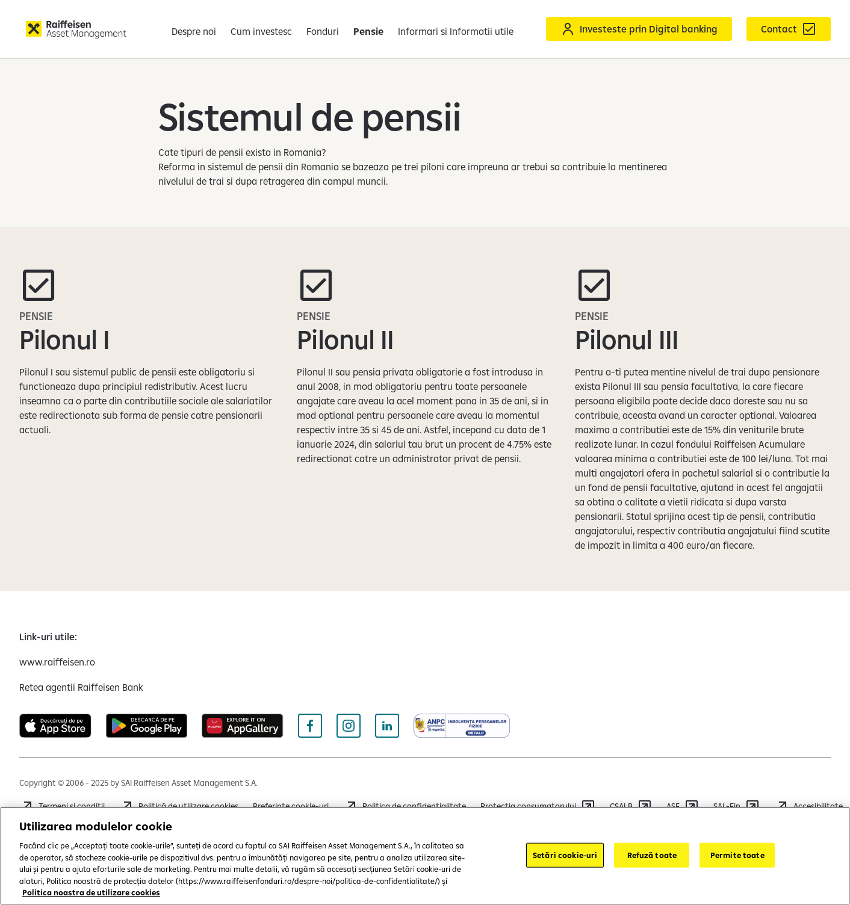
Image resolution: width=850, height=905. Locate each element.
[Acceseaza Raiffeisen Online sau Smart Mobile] (605, 29)
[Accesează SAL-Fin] (736, 806)
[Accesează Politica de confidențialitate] (404, 806)
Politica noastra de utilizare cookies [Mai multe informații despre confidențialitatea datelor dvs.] (91, 892)
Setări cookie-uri (565, 854)
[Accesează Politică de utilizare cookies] (178, 806)
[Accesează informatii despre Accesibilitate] (808, 806)
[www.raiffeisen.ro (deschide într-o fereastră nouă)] (57, 662)
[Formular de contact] (755, 29)
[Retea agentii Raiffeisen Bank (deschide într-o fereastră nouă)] (81, 687)
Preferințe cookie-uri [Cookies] (291, 806)
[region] (425, 856)
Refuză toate (652, 854)
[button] (823, 29)
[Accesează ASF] (682, 806)
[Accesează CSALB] (631, 806)
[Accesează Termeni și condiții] (62, 806)
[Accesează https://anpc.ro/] (537, 806)
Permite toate (737, 854)
